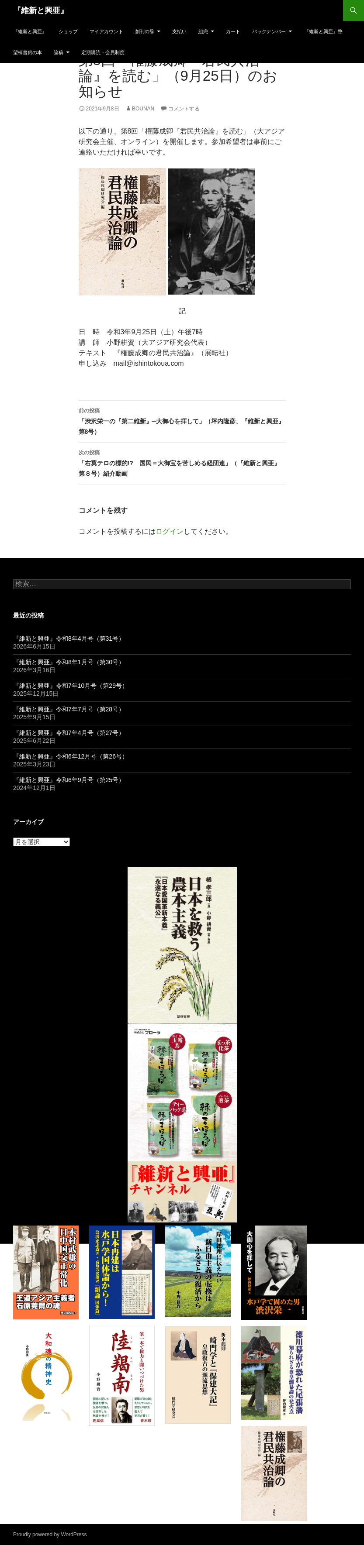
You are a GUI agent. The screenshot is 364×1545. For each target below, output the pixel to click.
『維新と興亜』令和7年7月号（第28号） (69, 709)
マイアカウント (106, 31)
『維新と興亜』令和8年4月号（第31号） (69, 638)
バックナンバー (269, 31)
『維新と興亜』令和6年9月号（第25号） (69, 779)
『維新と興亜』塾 (323, 31)
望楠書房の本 (27, 52)
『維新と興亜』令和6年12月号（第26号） (70, 756)
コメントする (184, 109)
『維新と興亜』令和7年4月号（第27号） (69, 732)
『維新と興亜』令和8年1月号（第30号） (69, 662)
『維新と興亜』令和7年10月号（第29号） (70, 685)
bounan (143, 109)
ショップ (68, 31)
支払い (179, 31)
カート (233, 31)
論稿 (58, 52)
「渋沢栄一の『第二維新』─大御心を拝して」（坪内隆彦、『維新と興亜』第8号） (182, 420)
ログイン (170, 531)
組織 (203, 31)
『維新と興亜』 (40, 10)
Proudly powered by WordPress (50, 1534)
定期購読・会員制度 (103, 52)
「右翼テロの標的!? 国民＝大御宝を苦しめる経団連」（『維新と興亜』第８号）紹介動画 (182, 462)
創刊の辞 (144, 31)
